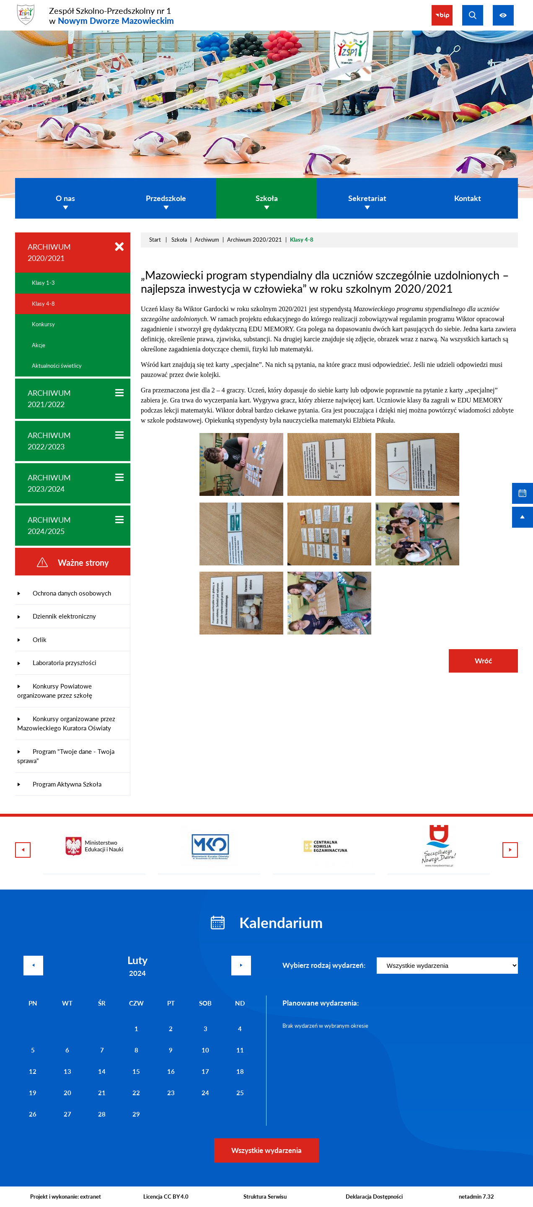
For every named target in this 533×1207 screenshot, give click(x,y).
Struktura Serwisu (265, 1196)
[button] (241, 493)
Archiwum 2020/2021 (254, 239)
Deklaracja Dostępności (374, 1196)
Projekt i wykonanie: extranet (65, 1196)
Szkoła (179, 239)
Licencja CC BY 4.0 (166, 1196)
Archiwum (207, 239)
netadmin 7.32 (476, 1196)
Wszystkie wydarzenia (266, 1150)
